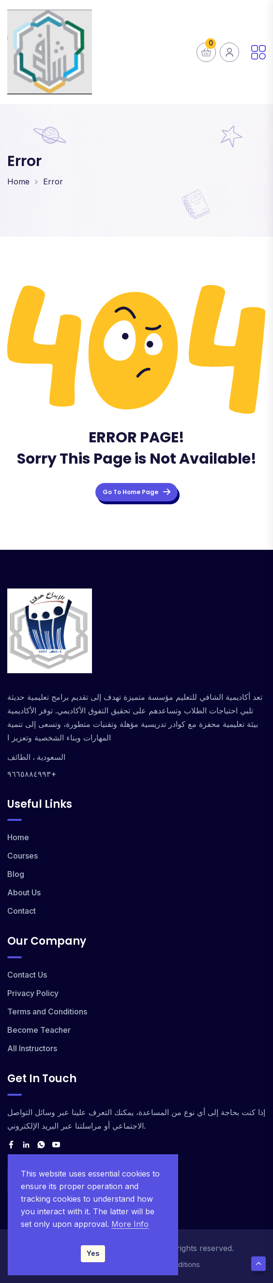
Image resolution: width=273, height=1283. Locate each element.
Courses (22, 855)
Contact (21, 911)
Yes (93, 1253)
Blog (15, 874)
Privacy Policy (33, 993)
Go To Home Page (136, 492)
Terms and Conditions (47, 1011)
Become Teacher (39, 1030)
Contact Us (27, 975)
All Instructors (32, 1048)
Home (18, 181)
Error (53, 181)
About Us (24, 892)
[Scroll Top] (258, 1263)
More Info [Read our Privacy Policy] (130, 1224)
